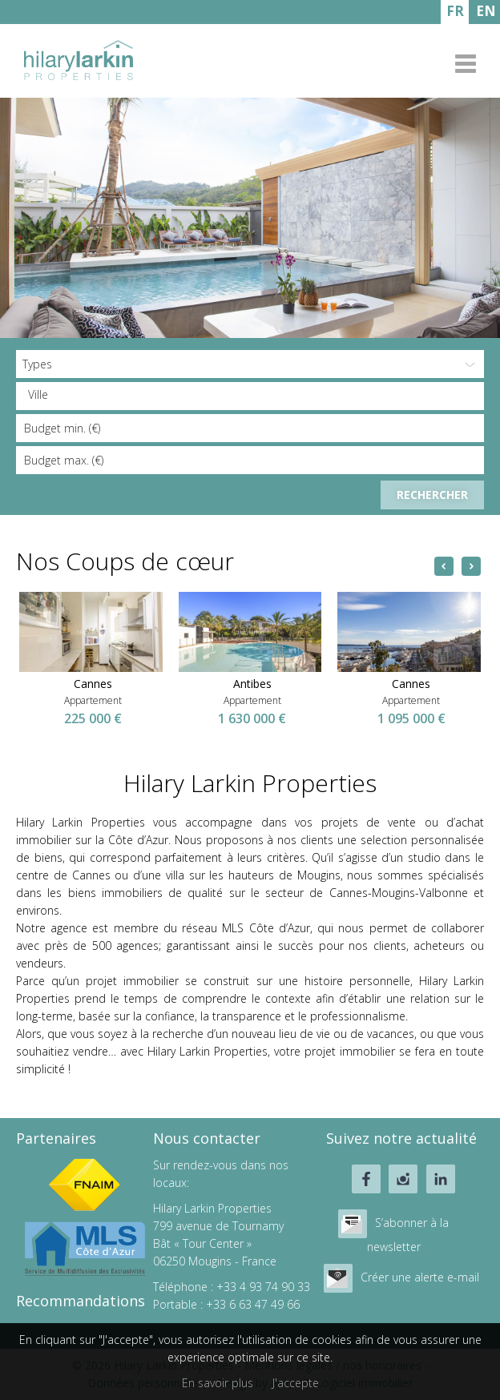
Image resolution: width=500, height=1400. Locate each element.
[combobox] (250, 396)
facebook (366, 1179)
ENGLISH (486, 13)
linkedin (440, 1179)
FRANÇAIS (455, 13)
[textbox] (254, 395)
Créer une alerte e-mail (420, 1277)
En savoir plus (217, 1382)
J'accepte (295, 1382)
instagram (403, 1179)
